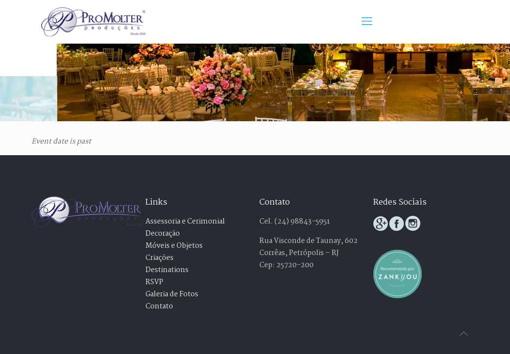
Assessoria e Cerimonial (185, 221)
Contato (159, 306)
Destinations (167, 270)
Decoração (162, 234)
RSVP (154, 282)
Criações (159, 258)
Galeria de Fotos (171, 294)
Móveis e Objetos (174, 246)
